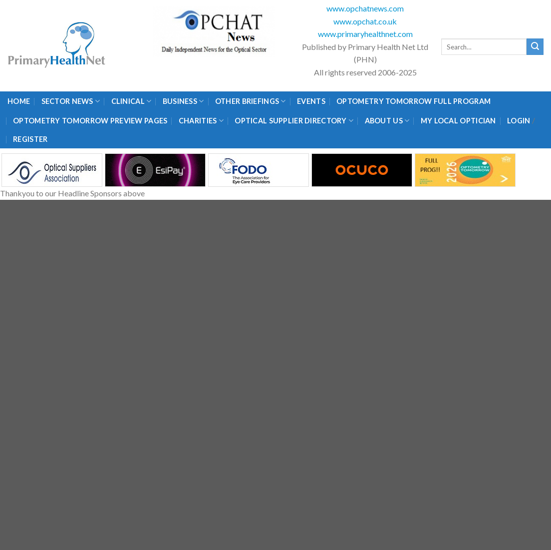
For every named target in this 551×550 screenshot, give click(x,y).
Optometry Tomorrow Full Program (413, 101)
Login (518, 120)
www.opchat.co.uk (365, 21)
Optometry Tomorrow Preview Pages (90, 120)
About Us (387, 120)
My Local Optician (458, 120)
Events (311, 101)
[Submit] (535, 46)
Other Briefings (250, 101)
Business (183, 101)
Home (18, 101)
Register (30, 139)
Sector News (70, 101)
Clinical (131, 101)
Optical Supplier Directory (294, 120)
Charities (201, 120)
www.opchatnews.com (365, 8)
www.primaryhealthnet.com (365, 33)
